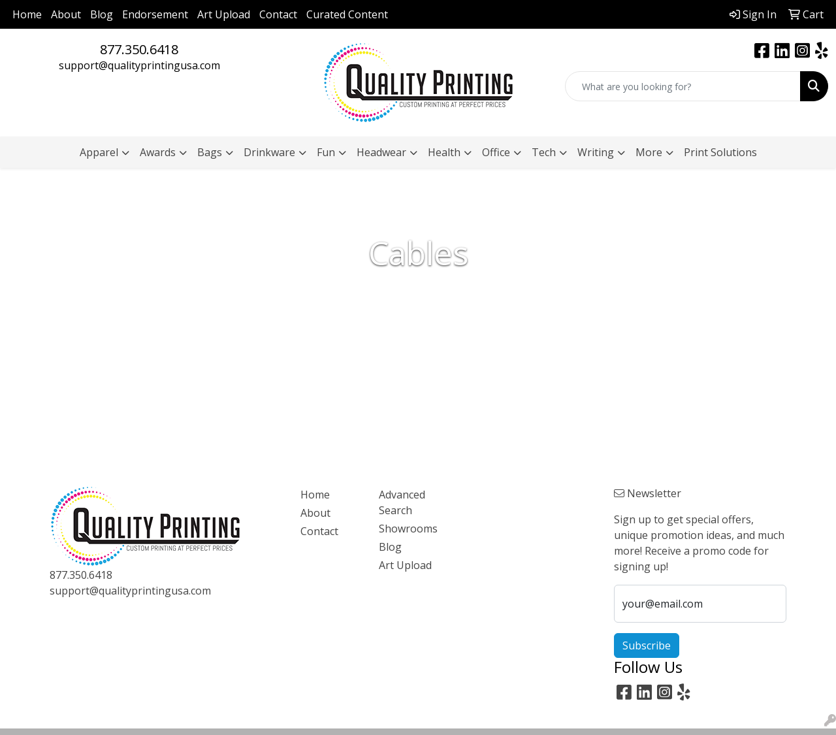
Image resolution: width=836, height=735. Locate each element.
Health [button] (444, 152)
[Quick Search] (683, 86)
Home (27, 14)
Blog (101, 14)
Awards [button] (158, 152)
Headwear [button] (381, 152)
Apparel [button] (99, 152)
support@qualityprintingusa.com (139, 65)
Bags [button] (209, 152)
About (66, 14)
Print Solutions (720, 152)
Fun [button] (326, 152)
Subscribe (646, 645)
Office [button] (496, 152)
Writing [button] (595, 152)
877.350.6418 (139, 49)
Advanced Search (402, 502)
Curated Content (347, 14)
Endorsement (155, 14)
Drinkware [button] (269, 152)
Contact (278, 14)
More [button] (648, 152)
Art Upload (223, 14)
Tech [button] (544, 152)
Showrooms (408, 528)
